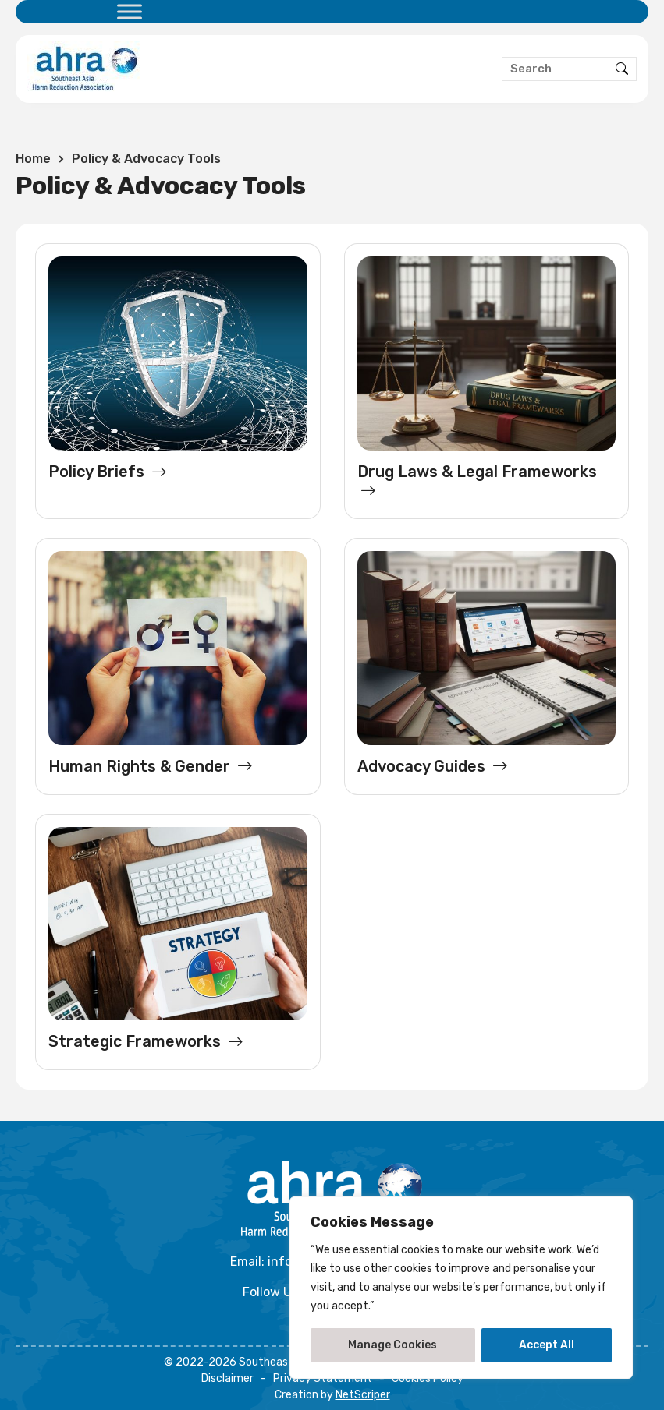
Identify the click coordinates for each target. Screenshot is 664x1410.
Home (33, 158)
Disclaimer (227, 1378)
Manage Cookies (392, 1345)
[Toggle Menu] (129, 11)
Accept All (546, 1345)
